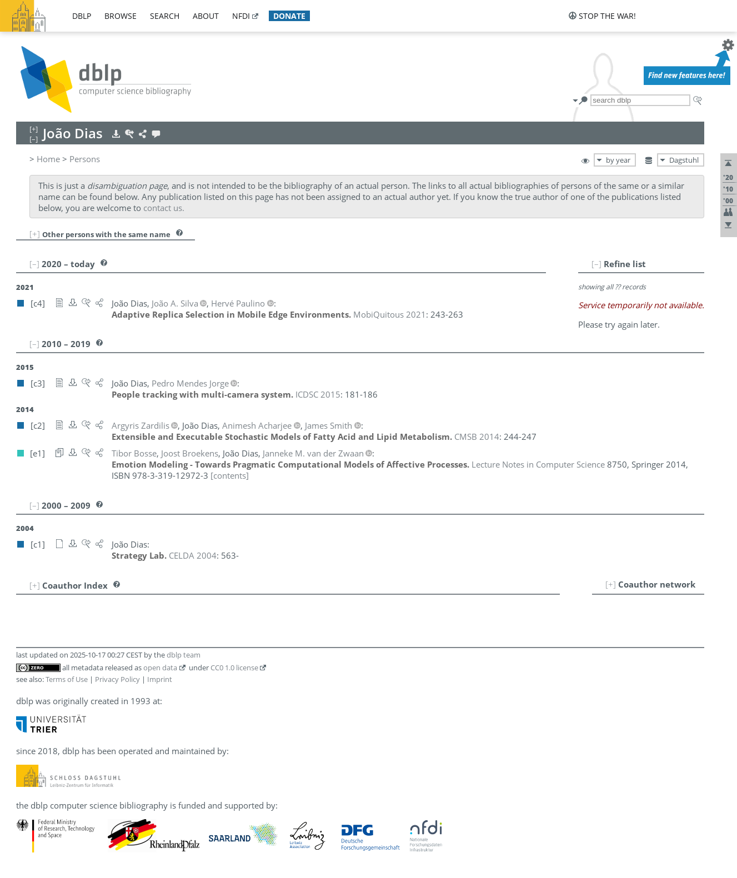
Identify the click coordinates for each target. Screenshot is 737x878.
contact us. (163, 207)
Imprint (159, 679)
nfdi (241, 16)
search (164, 16)
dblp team (183, 655)
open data (160, 668)
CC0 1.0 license (234, 668)
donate (289, 16)
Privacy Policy (117, 679)
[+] (34, 233)
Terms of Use (67, 679)
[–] (596, 263)
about (206, 16)
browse (120, 16)
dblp (81, 16)
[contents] (229, 475)
